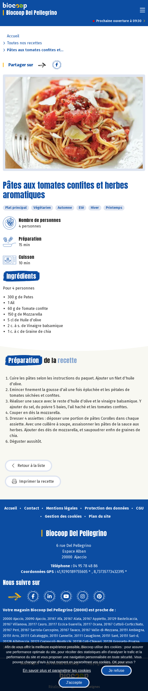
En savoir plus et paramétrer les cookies (57, 670)
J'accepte (74, 682)
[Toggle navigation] (142, 12)
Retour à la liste (28, 465)
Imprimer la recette (33, 481)
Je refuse (116, 670)
